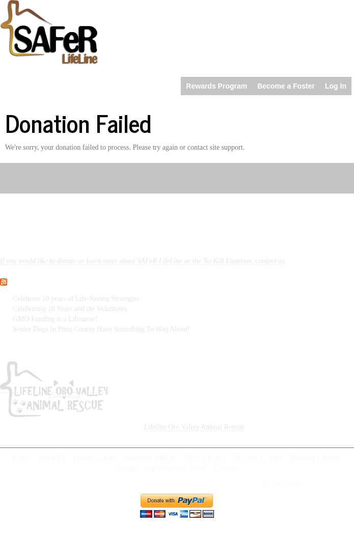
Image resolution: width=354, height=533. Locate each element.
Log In (335, 86)
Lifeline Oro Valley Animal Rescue (194, 427)
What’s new (42, 279)
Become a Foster (286, 86)
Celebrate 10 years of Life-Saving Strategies (76, 298)
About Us (51, 458)
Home (21, 458)
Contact (225, 468)
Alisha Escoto (282, 483)
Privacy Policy (205, 458)
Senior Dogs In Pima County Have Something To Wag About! (101, 329)
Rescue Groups (95, 458)
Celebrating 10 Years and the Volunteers (70, 309)
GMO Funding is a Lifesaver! (55, 319)
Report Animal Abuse (175, 468)
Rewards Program (216, 86)
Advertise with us (150, 458)
